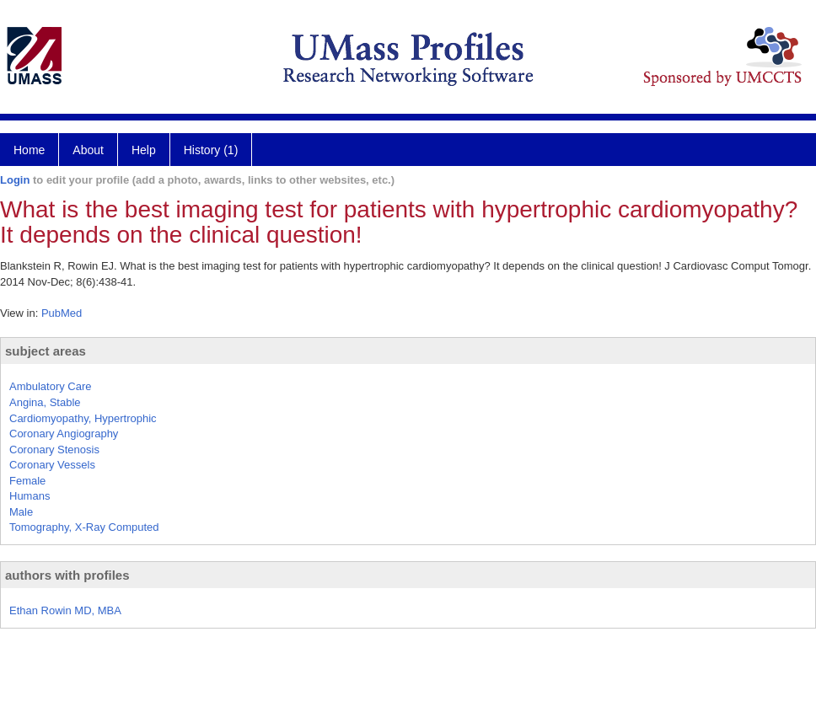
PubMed (61, 313)
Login (15, 180)
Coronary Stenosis (54, 449)
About (88, 150)
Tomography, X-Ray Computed (84, 527)
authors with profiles (67, 575)
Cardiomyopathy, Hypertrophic (83, 418)
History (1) (211, 150)
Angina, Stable (45, 402)
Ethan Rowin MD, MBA (65, 610)
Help (144, 150)
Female (27, 480)
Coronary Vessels (52, 464)
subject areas (45, 351)
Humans (29, 496)
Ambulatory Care (50, 386)
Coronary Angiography (63, 433)
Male (21, 512)
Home (29, 150)
